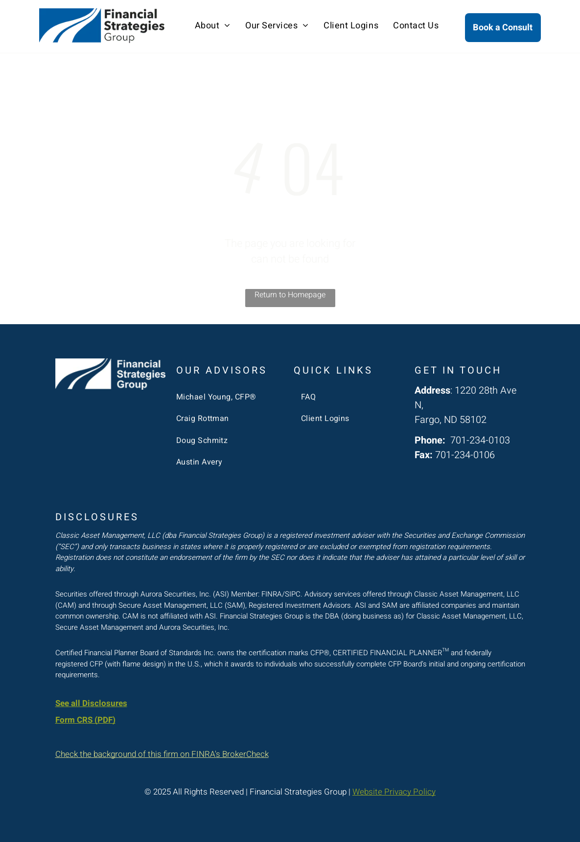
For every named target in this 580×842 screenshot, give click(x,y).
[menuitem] (212, 25)
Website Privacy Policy (394, 792)
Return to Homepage (290, 295)
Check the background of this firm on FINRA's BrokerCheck (162, 754)
